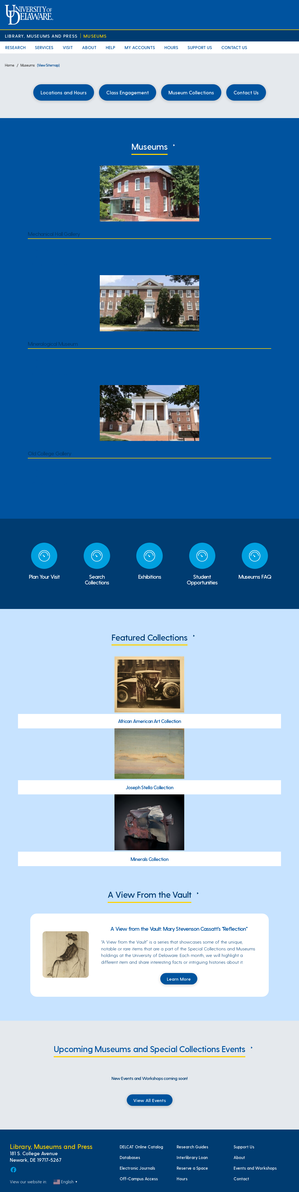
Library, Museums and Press (41, 36)
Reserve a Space (192, 1168)
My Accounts (140, 47)
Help (110, 47)
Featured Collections (149, 637)
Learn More (179, 978)
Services (44, 47)
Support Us (200, 47)
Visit (68, 47)
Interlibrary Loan (192, 1157)
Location (41, 249)
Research (15, 47)
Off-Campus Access (139, 1178)
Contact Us (234, 47)
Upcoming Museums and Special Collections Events (149, 1048)
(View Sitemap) (48, 65)
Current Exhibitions (51, 263)
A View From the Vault (149, 894)
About (89, 47)
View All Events (149, 1100)
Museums (95, 36)
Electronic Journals (137, 1168)
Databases (130, 1157)
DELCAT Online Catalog (141, 1146)
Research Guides (192, 1146)
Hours (171, 47)
